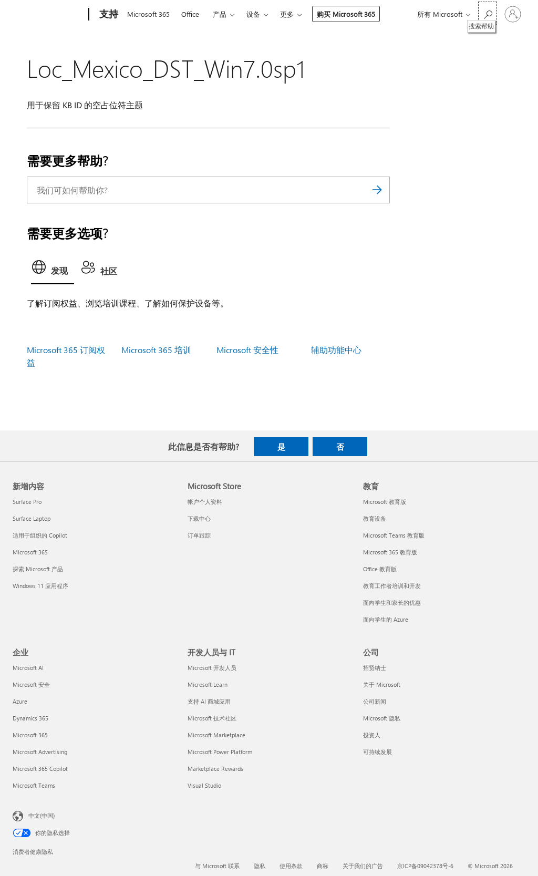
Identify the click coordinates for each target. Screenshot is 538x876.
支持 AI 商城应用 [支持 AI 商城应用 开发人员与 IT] (209, 701)
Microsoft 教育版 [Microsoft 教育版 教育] (384, 502)
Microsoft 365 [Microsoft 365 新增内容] (30, 552)
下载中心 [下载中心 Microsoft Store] (199, 518)
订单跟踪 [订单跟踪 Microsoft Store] (199, 535)
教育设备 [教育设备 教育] (374, 518)
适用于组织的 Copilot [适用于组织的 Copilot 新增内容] (40, 535)
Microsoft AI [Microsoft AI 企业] (28, 668)
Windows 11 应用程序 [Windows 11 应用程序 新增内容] (40, 586)
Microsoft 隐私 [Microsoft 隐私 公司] (381, 718)
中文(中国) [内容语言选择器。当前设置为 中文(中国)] (41, 815)
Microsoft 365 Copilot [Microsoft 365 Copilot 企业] (40, 768)
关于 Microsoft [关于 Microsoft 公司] (381, 684)
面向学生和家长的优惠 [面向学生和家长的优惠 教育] (392, 602)
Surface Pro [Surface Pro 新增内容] (27, 502)
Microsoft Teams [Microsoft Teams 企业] (34, 785)
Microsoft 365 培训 (156, 349)
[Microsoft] (49, 15)
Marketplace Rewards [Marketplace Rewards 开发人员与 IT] (215, 768)
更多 (287, 13)
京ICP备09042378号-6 (425, 866)
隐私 (259, 866)
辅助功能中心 (336, 349)
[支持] (107, 15)
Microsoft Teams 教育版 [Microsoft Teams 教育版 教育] (394, 535)
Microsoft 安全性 (247, 349)
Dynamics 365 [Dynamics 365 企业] (30, 718)
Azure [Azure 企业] (20, 701)
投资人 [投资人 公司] (371, 735)
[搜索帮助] (487, 13)
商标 (322, 866)
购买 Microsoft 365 (346, 13)
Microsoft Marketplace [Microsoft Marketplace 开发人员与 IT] (216, 735)
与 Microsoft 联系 (217, 866)
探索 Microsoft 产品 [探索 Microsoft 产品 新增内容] (38, 569)
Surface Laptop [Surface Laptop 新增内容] (31, 518)
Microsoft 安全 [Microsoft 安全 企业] (31, 684)
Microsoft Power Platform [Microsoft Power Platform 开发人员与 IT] (220, 752)
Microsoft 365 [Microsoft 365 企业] (30, 735)
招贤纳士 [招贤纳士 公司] (374, 668)
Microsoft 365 (148, 13)
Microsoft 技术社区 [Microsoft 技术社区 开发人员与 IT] (212, 718)
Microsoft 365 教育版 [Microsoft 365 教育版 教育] (390, 552)
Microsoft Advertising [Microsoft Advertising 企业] (40, 752)
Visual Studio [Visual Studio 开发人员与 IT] (204, 785)
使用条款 (291, 866)
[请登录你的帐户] (512, 14)
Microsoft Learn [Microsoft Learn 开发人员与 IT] (207, 684)
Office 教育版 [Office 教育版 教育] (380, 569)
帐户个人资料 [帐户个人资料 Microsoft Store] (205, 502)
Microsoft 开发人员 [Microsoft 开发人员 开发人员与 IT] (212, 668)
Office (190, 13)
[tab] (52, 270)
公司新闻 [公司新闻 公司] (374, 701)
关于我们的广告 (363, 866)
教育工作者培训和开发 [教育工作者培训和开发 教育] (392, 586)
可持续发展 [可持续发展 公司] (377, 752)
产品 (219, 13)
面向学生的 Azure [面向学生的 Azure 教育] (385, 619)
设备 (253, 13)
